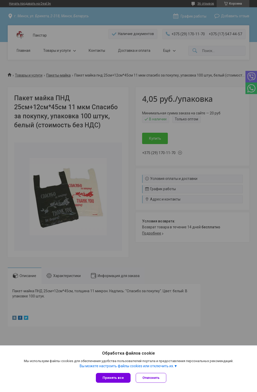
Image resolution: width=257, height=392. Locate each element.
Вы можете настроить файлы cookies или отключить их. (127, 366)
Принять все (113, 378)
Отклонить (151, 378)
